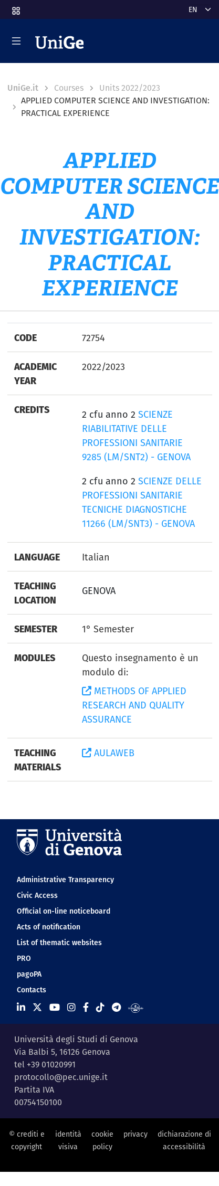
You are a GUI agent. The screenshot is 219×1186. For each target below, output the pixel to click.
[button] (15, 7)
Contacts (31, 989)
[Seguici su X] (37, 1007)
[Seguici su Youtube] (54, 1007)
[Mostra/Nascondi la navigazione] (16, 41)
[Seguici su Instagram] (71, 1007)
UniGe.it (22, 88)
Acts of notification (48, 927)
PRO (24, 958)
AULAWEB (108, 752)
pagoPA (29, 974)
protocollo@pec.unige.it (61, 1077)
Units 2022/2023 (129, 88)
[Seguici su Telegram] (116, 1007)
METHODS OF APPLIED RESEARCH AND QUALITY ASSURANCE (134, 705)
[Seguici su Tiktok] (100, 1007)
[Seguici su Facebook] (86, 1007)
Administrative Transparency (65, 879)
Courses (69, 88)
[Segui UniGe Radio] (135, 1007)
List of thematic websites (59, 942)
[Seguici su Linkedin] (21, 1007)
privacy (135, 1134)
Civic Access (37, 895)
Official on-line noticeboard (63, 911)
